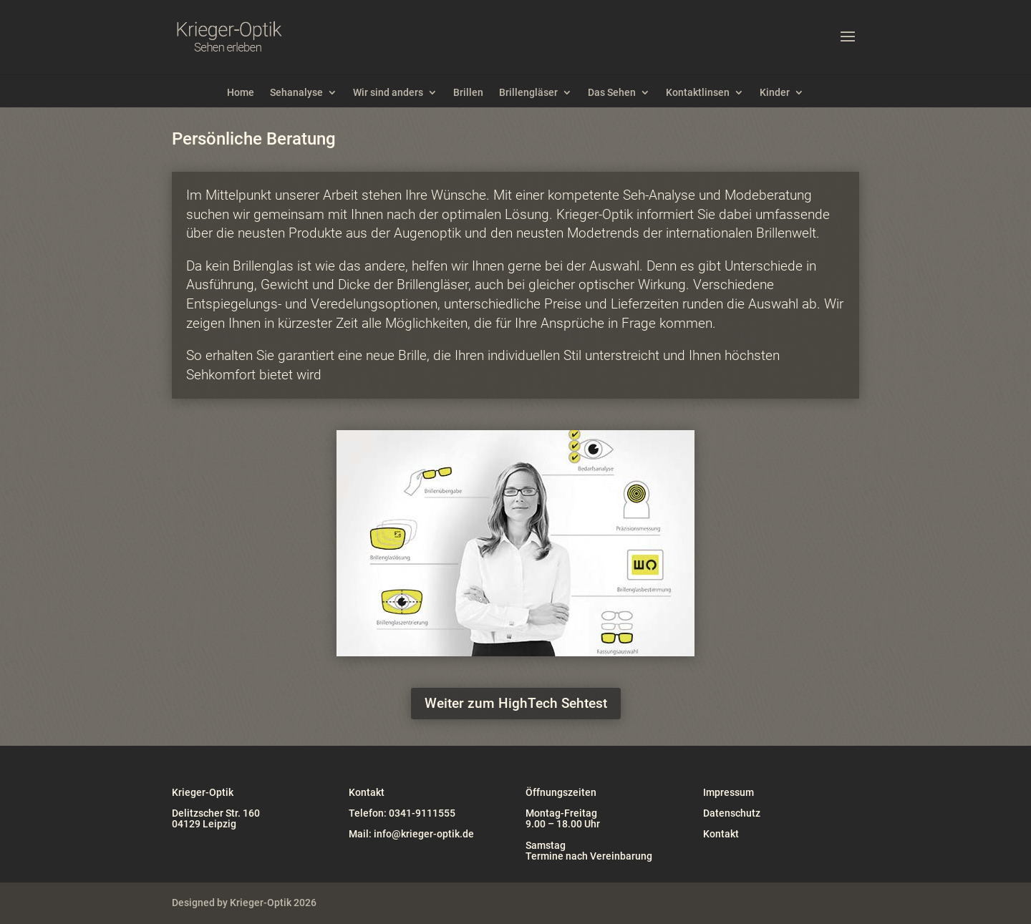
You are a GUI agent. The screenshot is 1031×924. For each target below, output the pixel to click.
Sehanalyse (296, 92)
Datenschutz (731, 813)
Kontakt (721, 834)
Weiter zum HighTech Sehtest (516, 703)
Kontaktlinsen (698, 92)
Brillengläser (528, 92)
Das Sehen (612, 92)
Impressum (728, 792)
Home (240, 92)
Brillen (468, 92)
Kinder (775, 92)
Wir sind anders (388, 92)
